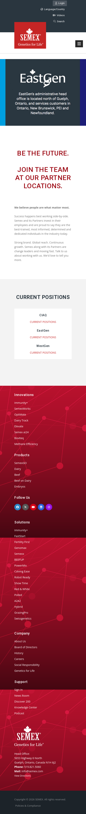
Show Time (21, 583)
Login (60, 3)
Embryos (19, 486)
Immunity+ (21, 403)
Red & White (22, 589)
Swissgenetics (22, 618)
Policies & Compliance (28, 805)
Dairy (17, 469)
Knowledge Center (25, 707)
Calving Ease (22, 571)
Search (59, 21)
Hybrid (18, 607)
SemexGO (20, 463)
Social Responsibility (26, 665)
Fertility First (22, 542)
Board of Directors (25, 647)
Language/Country (53, 9)
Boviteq (19, 438)
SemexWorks (22, 408)
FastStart (19, 536)
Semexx (19, 554)
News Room (21, 695)
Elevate (18, 426)
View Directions (22, 775)
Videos (59, 15)
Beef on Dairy (22, 480)
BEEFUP (19, 559)
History (18, 653)
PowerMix (20, 565)
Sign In (18, 690)
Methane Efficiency (26, 444)
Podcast (19, 713)
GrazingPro (21, 612)
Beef (17, 475)
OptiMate (20, 414)
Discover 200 (22, 701)
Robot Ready (22, 577)
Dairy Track (21, 420)
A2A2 (17, 601)
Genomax (20, 548)
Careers (19, 659)
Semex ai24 (21, 432)
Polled (18, 595)
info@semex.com (32, 771)
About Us (20, 641)
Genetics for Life (24, 671)
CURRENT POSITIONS (43, 322)
